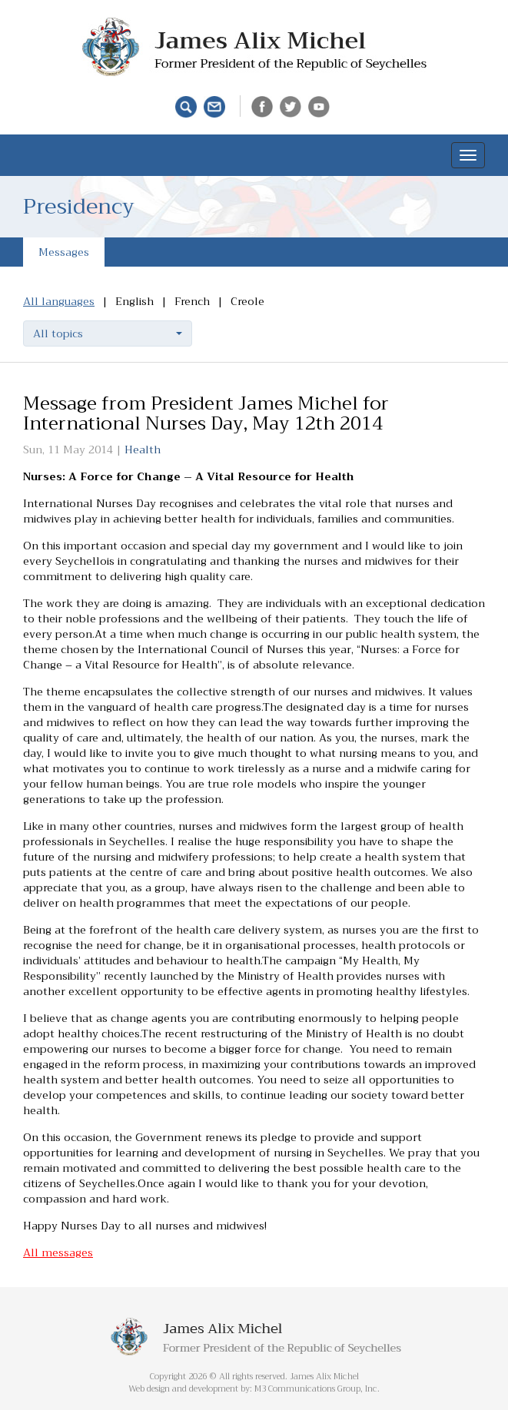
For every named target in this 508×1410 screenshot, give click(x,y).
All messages (58, 1252)
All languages (59, 301)
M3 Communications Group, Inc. (317, 1389)
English (134, 301)
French (192, 301)
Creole (247, 301)
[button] (107, 333)
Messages (63, 252)
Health (143, 449)
